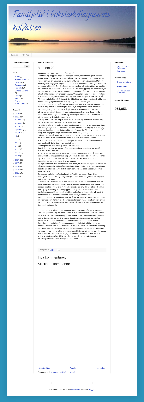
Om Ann (25, 55)
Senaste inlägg (44, 368)
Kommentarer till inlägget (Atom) (63, 372)
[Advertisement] (72, 346)
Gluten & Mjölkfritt (21, 91)
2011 (17, 170)
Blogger (91, 390)
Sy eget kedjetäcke (124, 82)
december (19, 120)
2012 (17, 166)
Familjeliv (18, 88)
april (16, 146)
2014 (17, 160)
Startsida (14, 55)
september (19, 130)
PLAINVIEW (75, 390)
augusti (18, 133)
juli (16, 136)
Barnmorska (19, 85)
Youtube (18, 99)
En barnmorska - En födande (123, 67)
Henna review (122, 87)
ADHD (17, 77)
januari (17, 156)
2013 (17, 163)
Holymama (121, 71)
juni (16, 139)
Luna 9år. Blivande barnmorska (123, 92)
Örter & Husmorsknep (20, 102)
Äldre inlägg (101, 368)
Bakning (18, 82)
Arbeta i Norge (20, 79)
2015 (17, 117)
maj (16, 143)
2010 (17, 173)
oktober (18, 126)
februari (18, 153)
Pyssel (17, 96)
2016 (17, 114)
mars (17, 149)
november (19, 123)
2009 (17, 176)
